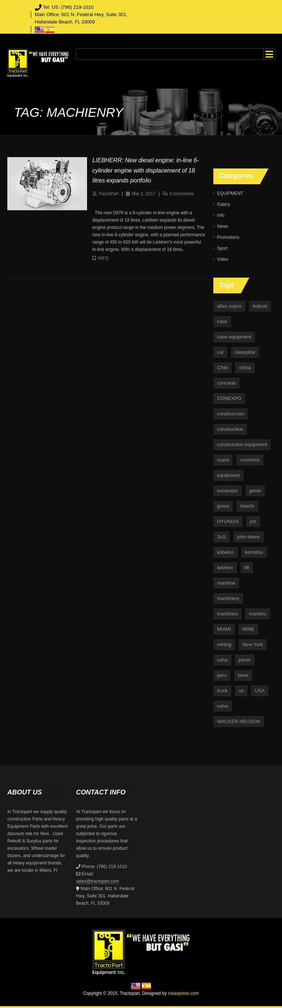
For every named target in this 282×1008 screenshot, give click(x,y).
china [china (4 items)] (245, 367)
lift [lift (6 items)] (246, 567)
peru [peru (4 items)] (222, 675)
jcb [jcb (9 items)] (253, 521)
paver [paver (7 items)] (245, 660)
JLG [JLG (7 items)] (221, 537)
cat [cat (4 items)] (220, 352)
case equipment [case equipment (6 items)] (234, 337)
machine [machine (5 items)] (226, 583)
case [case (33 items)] (222, 321)
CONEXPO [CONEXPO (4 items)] (229, 398)
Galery (223, 204)
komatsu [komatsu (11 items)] (254, 552)
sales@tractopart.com (97, 881)
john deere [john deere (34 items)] (248, 537)
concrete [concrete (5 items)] (226, 383)
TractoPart (108, 193)
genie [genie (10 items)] (255, 490)
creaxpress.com (183, 993)
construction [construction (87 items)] (230, 429)
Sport (222, 248)
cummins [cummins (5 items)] (250, 460)
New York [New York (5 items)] (252, 644)
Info (103, 258)
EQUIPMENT (230, 193)
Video (222, 259)
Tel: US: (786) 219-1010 (68, 7)
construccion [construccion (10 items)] (230, 413)
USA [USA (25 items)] (260, 690)
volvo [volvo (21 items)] (222, 706)
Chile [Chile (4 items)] (222, 367)
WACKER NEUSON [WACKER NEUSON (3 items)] (238, 721)
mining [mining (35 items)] (224, 644)
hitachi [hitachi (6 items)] (247, 506)
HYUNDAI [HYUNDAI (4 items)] (228, 521)
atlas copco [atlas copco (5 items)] (229, 306)
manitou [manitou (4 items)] (257, 613)
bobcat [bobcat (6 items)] (260, 306)
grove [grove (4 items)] (223, 506)
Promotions (228, 237)
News (222, 226)
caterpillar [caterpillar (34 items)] (245, 352)
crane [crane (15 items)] (223, 460)
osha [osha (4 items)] (222, 660)
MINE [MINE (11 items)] (248, 629)
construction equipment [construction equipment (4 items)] (242, 444)
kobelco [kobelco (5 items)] (225, 552)
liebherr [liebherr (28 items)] (225, 567)
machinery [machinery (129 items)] (228, 598)
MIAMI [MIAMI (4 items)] (224, 629)
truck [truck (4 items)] (222, 690)
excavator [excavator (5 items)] (227, 490)
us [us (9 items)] (241, 690)
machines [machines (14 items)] (227, 613)
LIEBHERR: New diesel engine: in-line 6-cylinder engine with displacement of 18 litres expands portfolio (146, 170)
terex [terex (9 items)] (243, 675)
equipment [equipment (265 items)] (228, 475)
